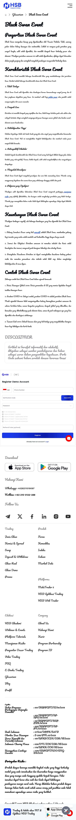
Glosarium (18, 14)
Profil (8, 690)
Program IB (45, 650)
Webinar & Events (15, 630)
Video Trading (12, 656)
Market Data (45, 563)
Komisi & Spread (14, 543)
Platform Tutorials (15, 636)
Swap (8, 550)
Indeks (41, 550)
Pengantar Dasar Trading (19, 650)
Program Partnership (49, 643)
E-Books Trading (14, 670)
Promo (8, 576)
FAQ (8, 663)
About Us (43, 623)
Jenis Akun (11, 536)
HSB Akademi (13, 623)
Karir (41, 636)
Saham (41, 556)
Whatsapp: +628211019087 (19, 488)
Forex (41, 536)
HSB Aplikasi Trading (50, 594)
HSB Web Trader (48, 600)
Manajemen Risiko (15, 643)
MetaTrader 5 (46, 587)
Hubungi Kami (46, 630)
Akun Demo (11, 570)
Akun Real (11, 563)
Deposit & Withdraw (16, 556)
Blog (7, 683)
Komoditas (44, 543)
